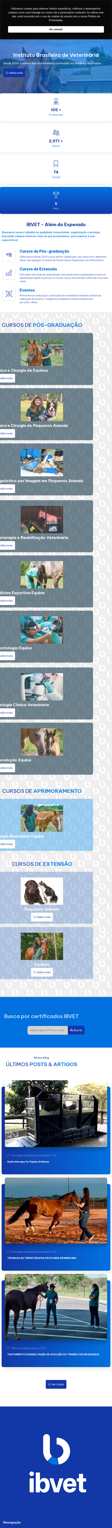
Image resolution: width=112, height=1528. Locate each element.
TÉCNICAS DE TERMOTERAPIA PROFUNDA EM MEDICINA (41, 1258)
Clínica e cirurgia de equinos (25, 1348)
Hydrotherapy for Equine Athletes (28, 1161)
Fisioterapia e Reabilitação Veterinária (30, 1155)
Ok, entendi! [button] (56, 29)
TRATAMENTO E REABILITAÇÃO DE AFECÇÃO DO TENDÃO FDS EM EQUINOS (53, 1354)
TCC (54, 1155)
